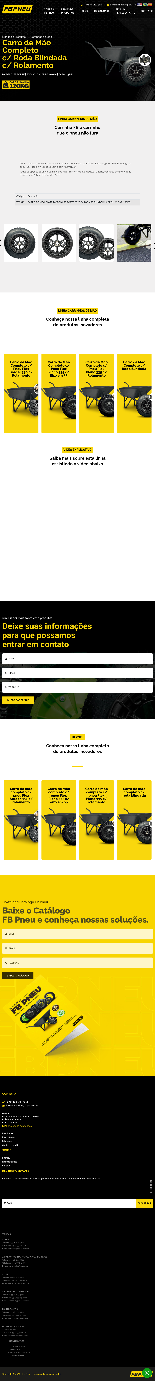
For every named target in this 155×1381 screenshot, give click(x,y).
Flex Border (7, 1133)
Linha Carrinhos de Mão (77, 310)
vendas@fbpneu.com (127, 4)
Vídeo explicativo (77, 450)
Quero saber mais (18, 700)
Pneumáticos (8, 1137)
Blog (84, 11)
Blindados (7, 1141)
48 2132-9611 (96, 4)
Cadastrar (144, 1202)
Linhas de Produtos (14, 36)
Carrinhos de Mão (41, 36)
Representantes (9, 1162)
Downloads (102, 11)
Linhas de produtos (67, 11)
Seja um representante (125, 11)
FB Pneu (6, 1158)
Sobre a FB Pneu (49, 11)
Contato (147, 11)
